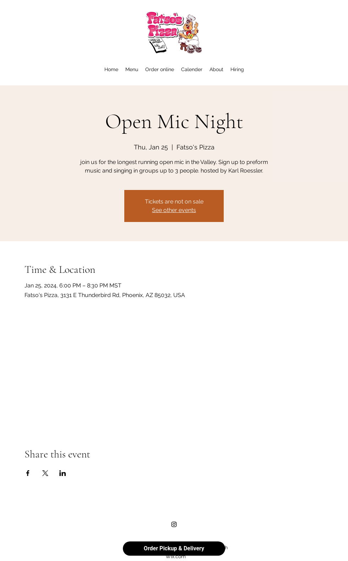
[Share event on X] (45, 473)
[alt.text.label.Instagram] (174, 524)
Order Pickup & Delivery (174, 548)
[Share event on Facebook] (28, 473)
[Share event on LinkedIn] (62, 473)
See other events (174, 210)
